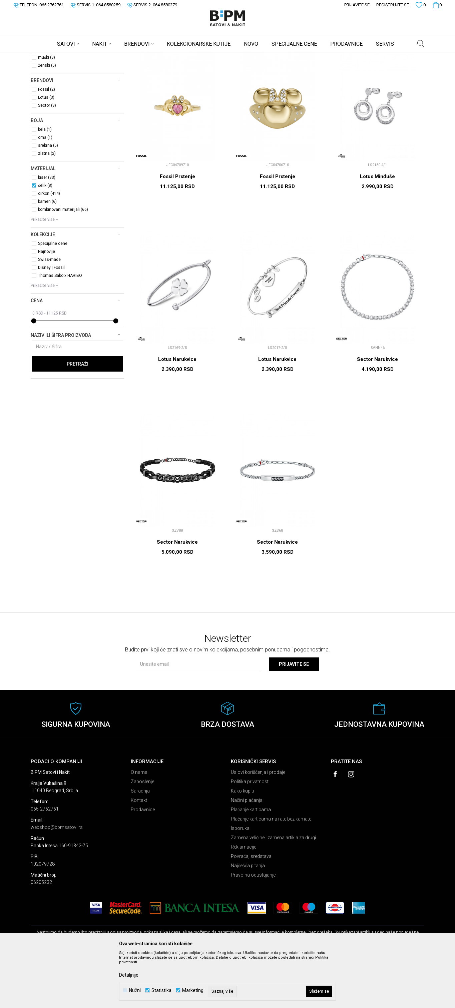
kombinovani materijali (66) (63, 262)
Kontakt (139, 852)
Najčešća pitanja (248, 918)
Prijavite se (294, 716)
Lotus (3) (46, 149)
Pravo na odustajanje (253, 927)
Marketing (192, 990)
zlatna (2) (47, 205)
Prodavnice (143, 862)
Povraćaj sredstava (251, 908)
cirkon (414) (49, 245)
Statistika (161, 990)
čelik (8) (45, 237)
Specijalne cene (52, 296)
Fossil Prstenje (177, 229)
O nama (139, 824)
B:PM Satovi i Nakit (48, 56)
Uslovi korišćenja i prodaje (258, 824)
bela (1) (45, 181)
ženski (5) (47, 117)
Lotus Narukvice (177, 412)
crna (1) (45, 189)
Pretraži (77, 416)
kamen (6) (47, 253)
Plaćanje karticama (251, 862)
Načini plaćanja (247, 852)
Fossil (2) (46, 141)
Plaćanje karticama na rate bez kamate (271, 871)
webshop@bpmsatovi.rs (57, 879)
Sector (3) (47, 157)
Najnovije (46, 304)
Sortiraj (292, 67)
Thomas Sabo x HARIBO (60, 328)
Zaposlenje (142, 834)
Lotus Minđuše (377, 229)
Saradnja (140, 843)
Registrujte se (392, 4)
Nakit (40, 85)
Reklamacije (243, 899)
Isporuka (240, 880)
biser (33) (46, 229)
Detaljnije (128, 975)
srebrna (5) (48, 197)
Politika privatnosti (250, 834)
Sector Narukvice (377, 412)
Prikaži (355, 67)
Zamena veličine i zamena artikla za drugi (273, 890)
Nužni (135, 990)
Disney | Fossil (51, 320)
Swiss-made (49, 312)
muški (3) (46, 109)
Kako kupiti (242, 843)
